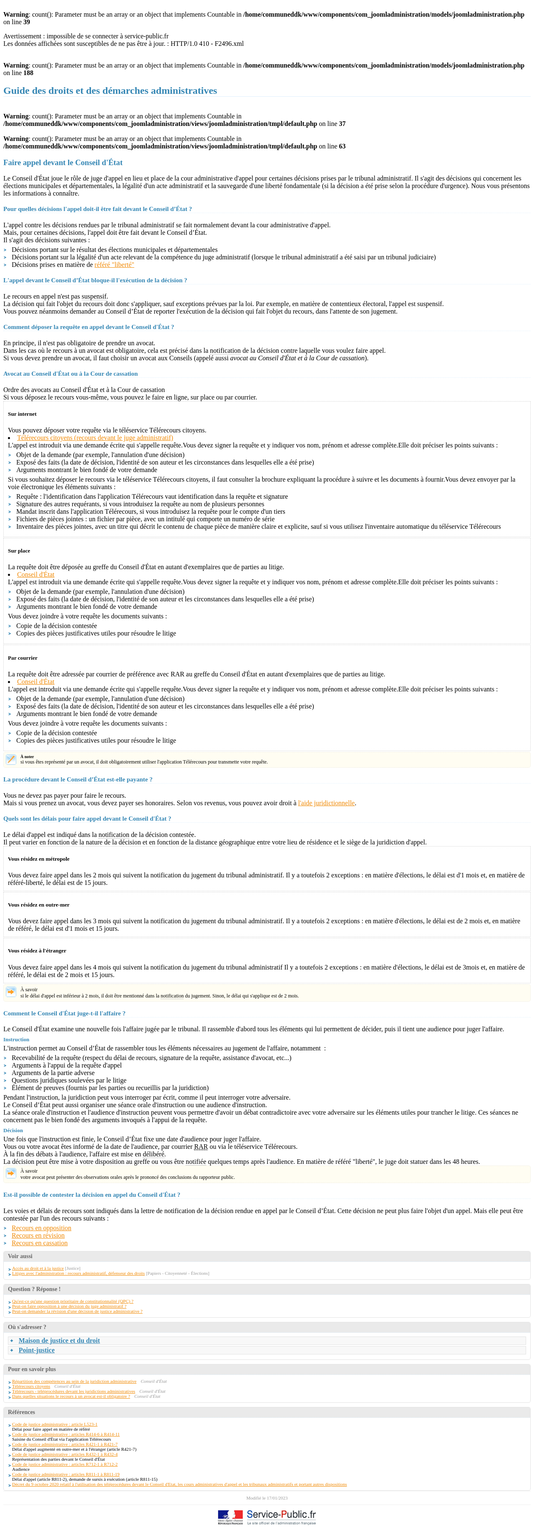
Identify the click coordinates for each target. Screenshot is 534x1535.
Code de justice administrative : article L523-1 (55, 1424)
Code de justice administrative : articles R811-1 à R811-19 (66, 1474)
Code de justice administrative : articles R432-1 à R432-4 (65, 1454)
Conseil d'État (36, 574)
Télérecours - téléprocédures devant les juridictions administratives (73, 1391)
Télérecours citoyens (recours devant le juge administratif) (95, 437)
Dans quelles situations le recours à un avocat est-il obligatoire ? (71, 1396)
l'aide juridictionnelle (326, 802)
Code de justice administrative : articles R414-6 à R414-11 (66, 1434)
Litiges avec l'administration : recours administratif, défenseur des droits (78, 1273)
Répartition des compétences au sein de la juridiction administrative (74, 1381)
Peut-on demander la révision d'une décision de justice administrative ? (77, 1311)
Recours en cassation (40, 1242)
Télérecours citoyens (31, 1386)
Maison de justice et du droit (59, 1340)
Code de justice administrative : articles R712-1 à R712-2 (65, 1464)
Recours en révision (38, 1235)
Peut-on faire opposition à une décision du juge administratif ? (69, 1306)
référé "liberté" (114, 264)
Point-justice (37, 1350)
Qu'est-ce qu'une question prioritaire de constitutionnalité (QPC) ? (73, 1301)
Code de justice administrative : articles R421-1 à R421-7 (65, 1444)
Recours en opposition (41, 1227)
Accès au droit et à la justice (38, 1268)
